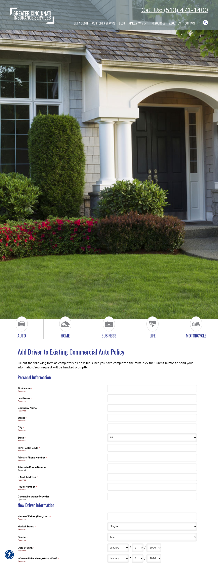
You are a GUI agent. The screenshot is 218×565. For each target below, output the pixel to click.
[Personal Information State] (152, 437)
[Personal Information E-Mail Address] (152, 477)
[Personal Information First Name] (152, 388)
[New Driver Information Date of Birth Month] (118, 547)
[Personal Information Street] (152, 417)
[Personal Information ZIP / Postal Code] (152, 448)
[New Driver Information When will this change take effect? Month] (118, 558)
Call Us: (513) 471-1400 (174, 10)
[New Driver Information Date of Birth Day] (137, 547)
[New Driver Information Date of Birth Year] (153, 547)
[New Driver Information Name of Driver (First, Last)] (152, 516)
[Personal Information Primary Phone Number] (152, 457)
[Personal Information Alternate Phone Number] (152, 467)
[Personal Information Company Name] (152, 408)
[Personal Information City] (152, 427)
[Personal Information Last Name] (152, 398)
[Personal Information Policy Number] (152, 487)
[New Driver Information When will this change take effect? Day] (137, 558)
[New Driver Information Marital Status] (152, 526)
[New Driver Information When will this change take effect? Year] (153, 558)
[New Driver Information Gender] (152, 537)
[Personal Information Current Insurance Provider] (152, 496)
